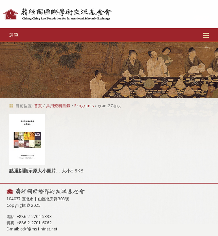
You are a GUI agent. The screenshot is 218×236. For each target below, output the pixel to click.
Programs (84, 105)
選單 (109, 34)
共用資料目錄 (58, 105)
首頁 (38, 105)
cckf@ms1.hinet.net (38, 229)
